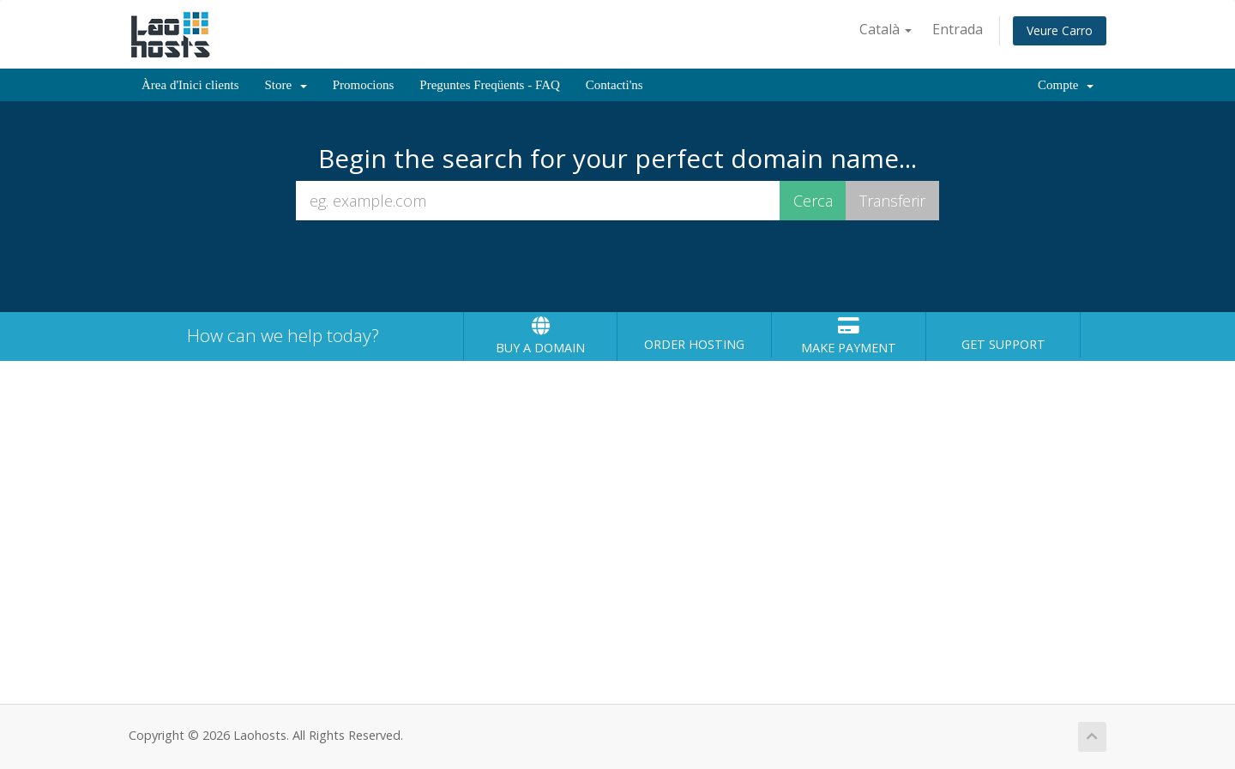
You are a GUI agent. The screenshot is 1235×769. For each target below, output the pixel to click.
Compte (1065, 85)
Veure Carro (1060, 30)
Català (885, 29)
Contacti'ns (614, 85)
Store (286, 85)
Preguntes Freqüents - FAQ (489, 85)
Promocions (364, 85)
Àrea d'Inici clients (190, 85)
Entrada (957, 29)
